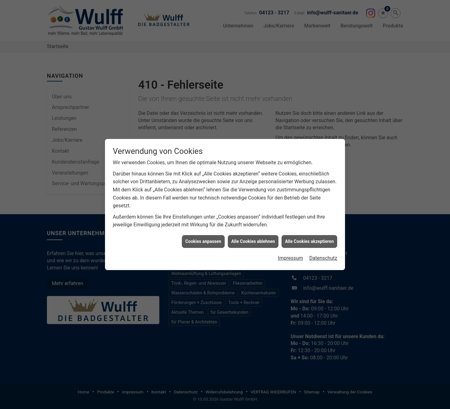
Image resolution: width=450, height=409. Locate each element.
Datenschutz (323, 251)
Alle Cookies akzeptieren (309, 234)
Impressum (290, 251)
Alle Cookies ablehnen (253, 234)
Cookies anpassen (203, 234)
